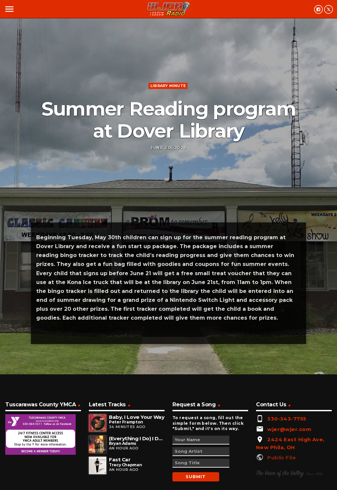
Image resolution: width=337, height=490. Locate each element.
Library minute (168, 85)
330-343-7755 (286, 419)
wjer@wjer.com (289, 429)
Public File (281, 457)
